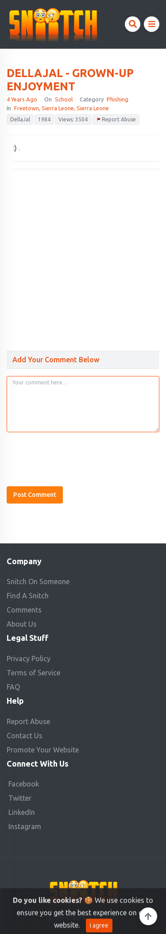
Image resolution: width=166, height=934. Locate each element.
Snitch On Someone (38, 581)
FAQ (13, 687)
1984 (44, 119)
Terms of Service (33, 673)
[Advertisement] (83, 257)
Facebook (23, 784)
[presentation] (74, 456)
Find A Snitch (28, 596)
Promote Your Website (43, 750)
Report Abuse (116, 119)
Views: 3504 (73, 119)
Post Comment (34, 494)
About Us (22, 624)
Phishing (117, 99)
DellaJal (20, 119)
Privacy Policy (28, 659)
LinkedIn (21, 812)
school (64, 99)
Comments (24, 610)
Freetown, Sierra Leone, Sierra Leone (61, 108)
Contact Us (24, 736)
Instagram (24, 826)
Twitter (19, 798)
